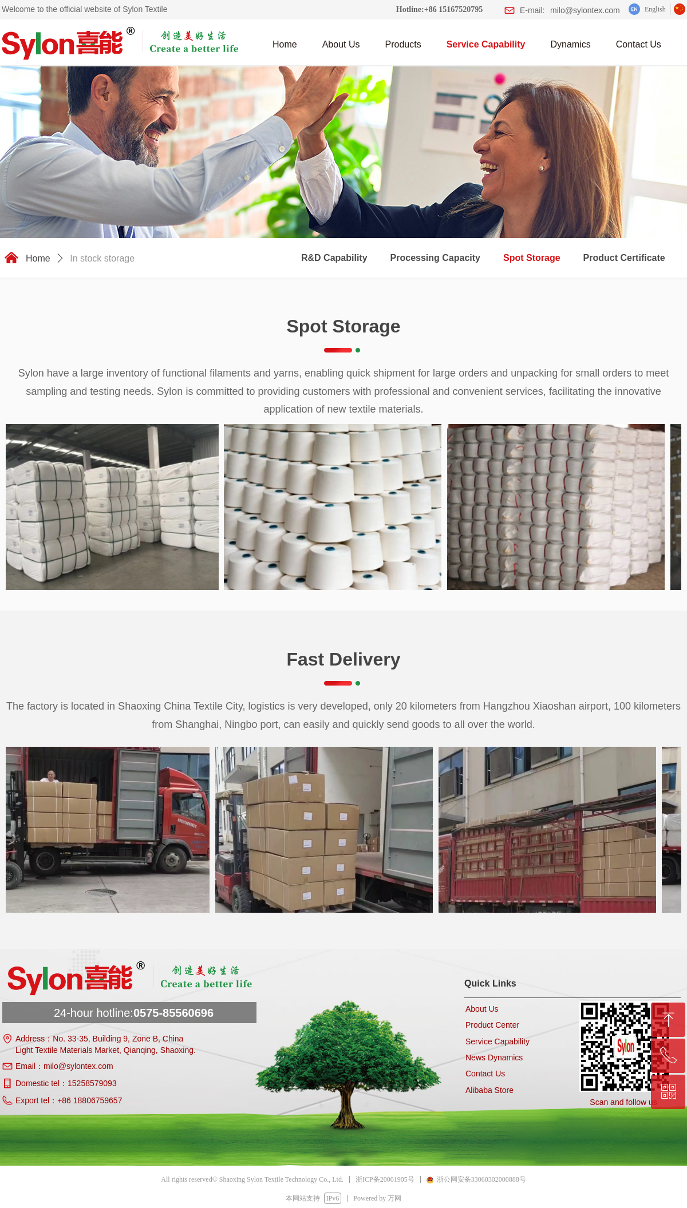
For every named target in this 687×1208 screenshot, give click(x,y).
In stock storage (102, 258)
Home (38, 258)
